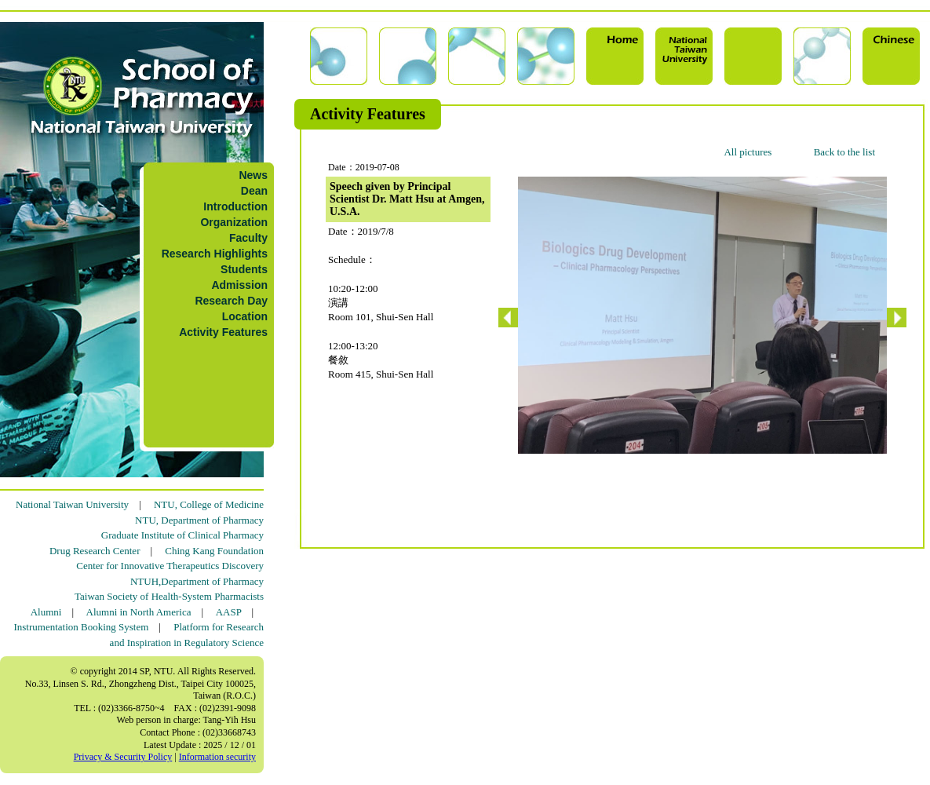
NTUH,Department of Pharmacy (197, 581)
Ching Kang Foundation (214, 551)
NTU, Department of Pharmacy (199, 520)
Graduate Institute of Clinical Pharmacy (182, 535)
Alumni (46, 612)
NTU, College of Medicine (209, 504)
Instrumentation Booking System (80, 627)
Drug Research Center (94, 551)
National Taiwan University (72, 504)
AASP (229, 612)
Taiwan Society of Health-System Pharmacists (169, 596)
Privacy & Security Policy (123, 756)
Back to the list (844, 152)
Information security (217, 756)
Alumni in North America (138, 612)
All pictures (747, 152)
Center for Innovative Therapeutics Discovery (170, 565)
